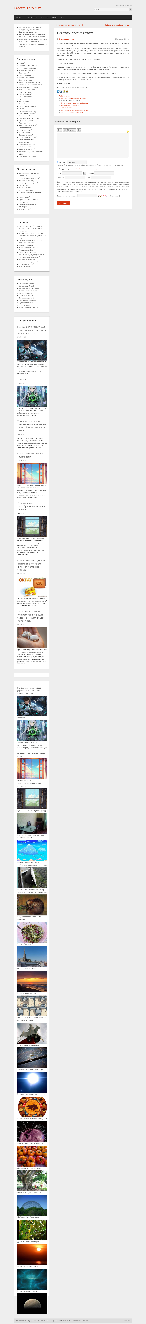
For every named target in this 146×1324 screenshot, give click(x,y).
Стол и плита (24, 142)
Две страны (24, 73)
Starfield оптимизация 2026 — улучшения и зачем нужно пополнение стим (32, 330)
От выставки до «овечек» (28, 968)
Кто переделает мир (67, 39)
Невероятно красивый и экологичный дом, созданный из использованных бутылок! (31, 254)
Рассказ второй (25, 128)
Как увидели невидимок (28, 183)
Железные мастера (26, 78)
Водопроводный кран (27, 68)
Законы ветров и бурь (28, 180)
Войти (118, 5)
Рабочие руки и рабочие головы (117, 25)
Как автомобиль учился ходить (31, 85)
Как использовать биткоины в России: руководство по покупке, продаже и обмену (31, 228)
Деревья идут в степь (28, 75)
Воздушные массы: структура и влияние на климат (30, 836)
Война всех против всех (70, 105)
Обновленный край (26, 286)
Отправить (63, 203)
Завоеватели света (26, 80)
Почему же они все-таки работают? (69, 25)
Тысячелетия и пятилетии (29, 291)
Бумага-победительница (28, 247)
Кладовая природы (26, 245)
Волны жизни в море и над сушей (32, 1118)
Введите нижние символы (67, 196)
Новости (23, 99)
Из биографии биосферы (28, 1217)
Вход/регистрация (77, 169)
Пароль (91, 173)
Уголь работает (25, 147)
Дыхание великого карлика (29, 1241)
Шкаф (21, 154)
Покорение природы (27, 113)
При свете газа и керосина (29, 118)
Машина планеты (26, 188)
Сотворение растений (28, 137)
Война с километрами (27, 70)
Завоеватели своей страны (29, 82)
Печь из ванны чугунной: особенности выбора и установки (32, 863)
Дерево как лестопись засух (29, 1168)
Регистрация (127, 5)
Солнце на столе (26, 135)
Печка (21, 109)
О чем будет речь (26, 104)
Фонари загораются (27, 149)
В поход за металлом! (28, 66)
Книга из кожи (24, 266)
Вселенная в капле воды (28, 1045)
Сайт (88, 178)
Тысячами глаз (25, 209)
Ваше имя (61, 162)
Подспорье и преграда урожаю (30, 1143)
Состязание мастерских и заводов (74, 112)
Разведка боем (25, 123)
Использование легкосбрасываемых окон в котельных (31, 506)
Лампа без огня (25, 94)
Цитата (72, 130)
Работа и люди (65, 96)
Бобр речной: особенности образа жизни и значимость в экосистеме (32, 890)
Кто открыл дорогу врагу (29, 87)
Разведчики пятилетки (28, 125)
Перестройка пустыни (28, 106)
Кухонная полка (25, 92)
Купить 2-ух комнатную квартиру (31, 810)
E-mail (59, 173)
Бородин (23, 176)
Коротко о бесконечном (27, 1266)
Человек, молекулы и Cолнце (30, 1069)
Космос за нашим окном (27, 1291)
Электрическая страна (27, 156)
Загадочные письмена (27, 300)
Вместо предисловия (26, 993)
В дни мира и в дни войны (29, 178)
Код (79, 130)
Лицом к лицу (24, 185)
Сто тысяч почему (26, 140)
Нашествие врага (26, 97)
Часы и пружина (67, 108)
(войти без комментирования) (85, 169)
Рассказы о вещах (27, 8)
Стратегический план (27, 144)
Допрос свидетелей (26, 298)
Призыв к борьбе (26, 120)
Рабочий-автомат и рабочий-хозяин (75, 110)
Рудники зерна (25, 132)
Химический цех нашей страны (31, 151)
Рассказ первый (25, 130)
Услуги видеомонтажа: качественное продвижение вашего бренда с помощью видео (32, 745)
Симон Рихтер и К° (25, 944)
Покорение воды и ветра (29, 111)
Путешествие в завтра (28, 204)
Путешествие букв (26, 250)
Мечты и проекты (25, 293)
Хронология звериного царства (31, 1094)
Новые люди (24, 101)
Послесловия (24, 116)
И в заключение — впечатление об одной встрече (31, 1018)
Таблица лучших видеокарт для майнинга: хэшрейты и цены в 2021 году (32, 235)
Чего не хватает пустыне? (29, 288)
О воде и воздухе (26, 190)
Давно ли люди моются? (28, 32)
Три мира (23, 207)
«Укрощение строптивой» (29, 173)
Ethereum (22, 379)
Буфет (21, 63)
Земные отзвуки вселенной (29, 1192)
